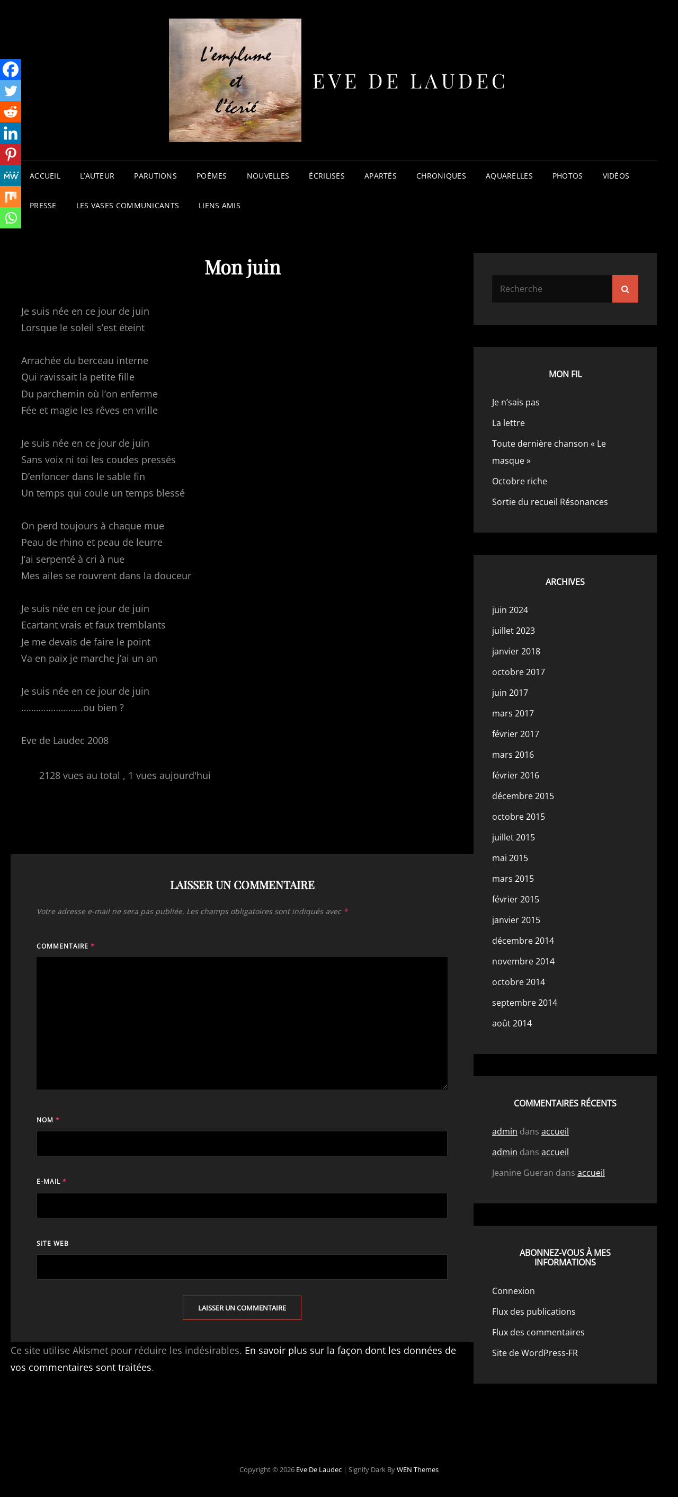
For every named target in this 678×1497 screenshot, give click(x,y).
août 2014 (512, 1023)
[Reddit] (10, 111)
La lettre (508, 423)
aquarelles (509, 176)
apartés (380, 176)
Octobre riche (519, 481)
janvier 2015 (516, 920)
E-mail (52, 1181)
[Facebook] (10, 69)
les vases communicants (127, 205)
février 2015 (515, 899)
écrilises (327, 176)
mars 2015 (513, 878)
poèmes (212, 176)
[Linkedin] (10, 133)
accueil (45, 176)
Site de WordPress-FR (535, 1353)
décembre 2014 (523, 940)
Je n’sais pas (516, 402)
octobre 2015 (518, 816)
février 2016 (515, 775)
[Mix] (10, 196)
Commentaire (66, 946)
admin (505, 1131)
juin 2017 (510, 692)
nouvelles (268, 176)
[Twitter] (10, 90)
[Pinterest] (10, 154)
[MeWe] (10, 175)
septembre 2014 (524, 1002)
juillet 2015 (513, 837)
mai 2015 (510, 858)
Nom (48, 1119)
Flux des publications (534, 1311)
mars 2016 (513, 754)
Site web (53, 1243)
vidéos (616, 176)
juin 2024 (510, 610)
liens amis (219, 205)
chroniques (441, 176)
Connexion (513, 1291)
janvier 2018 (516, 651)
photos (567, 176)
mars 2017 (513, 713)
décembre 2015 (523, 796)
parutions (155, 176)
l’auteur (97, 176)
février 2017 (515, 734)
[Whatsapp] (10, 217)
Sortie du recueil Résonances (550, 502)
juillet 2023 (513, 630)
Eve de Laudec (411, 80)
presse (43, 205)
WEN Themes (418, 1469)
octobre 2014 (518, 982)
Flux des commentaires (538, 1332)
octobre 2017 (518, 672)
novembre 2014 (523, 961)
